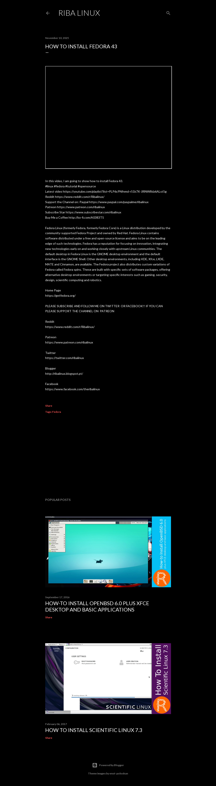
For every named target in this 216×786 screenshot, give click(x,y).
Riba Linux (79, 12)
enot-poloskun (118, 773)
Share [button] (48, 405)
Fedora (56, 411)
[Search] (168, 12)
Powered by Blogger (108, 765)
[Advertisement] (108, 456)
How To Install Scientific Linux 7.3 (93, 730)
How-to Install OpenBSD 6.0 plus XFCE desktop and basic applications (97, 606)
